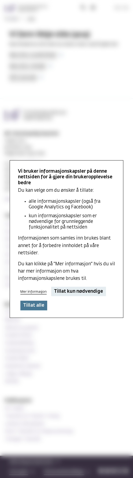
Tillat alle (33, 305)
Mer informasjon (33, 291)
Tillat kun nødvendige (78, 291)
